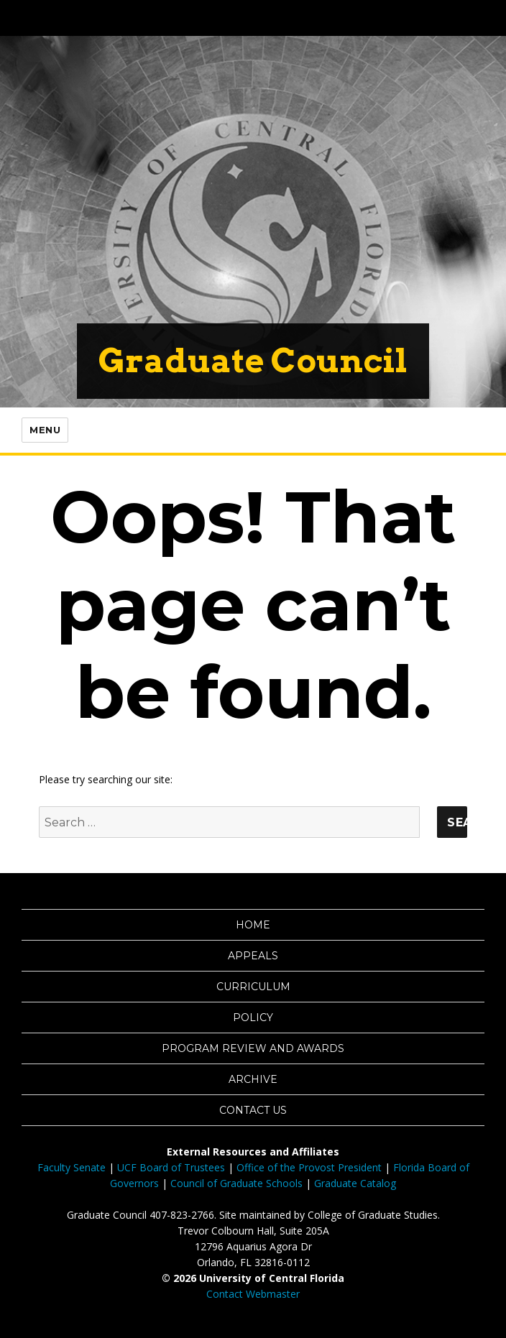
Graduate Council (253, 360)
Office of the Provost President (309, 1167)
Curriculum (253, 986)
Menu (44, 429)
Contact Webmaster (253, 1294)
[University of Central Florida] (109, 17)
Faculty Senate (71, 1167)
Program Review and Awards (253, 1048)
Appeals (253, 955)
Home (253, 924)
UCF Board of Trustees (171, 1167)
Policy (253, 1017)
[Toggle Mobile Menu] (491, 17)
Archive (253, 1079)
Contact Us (253, 1110)
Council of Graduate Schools (236, 1183)
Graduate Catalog (355, 1183)
